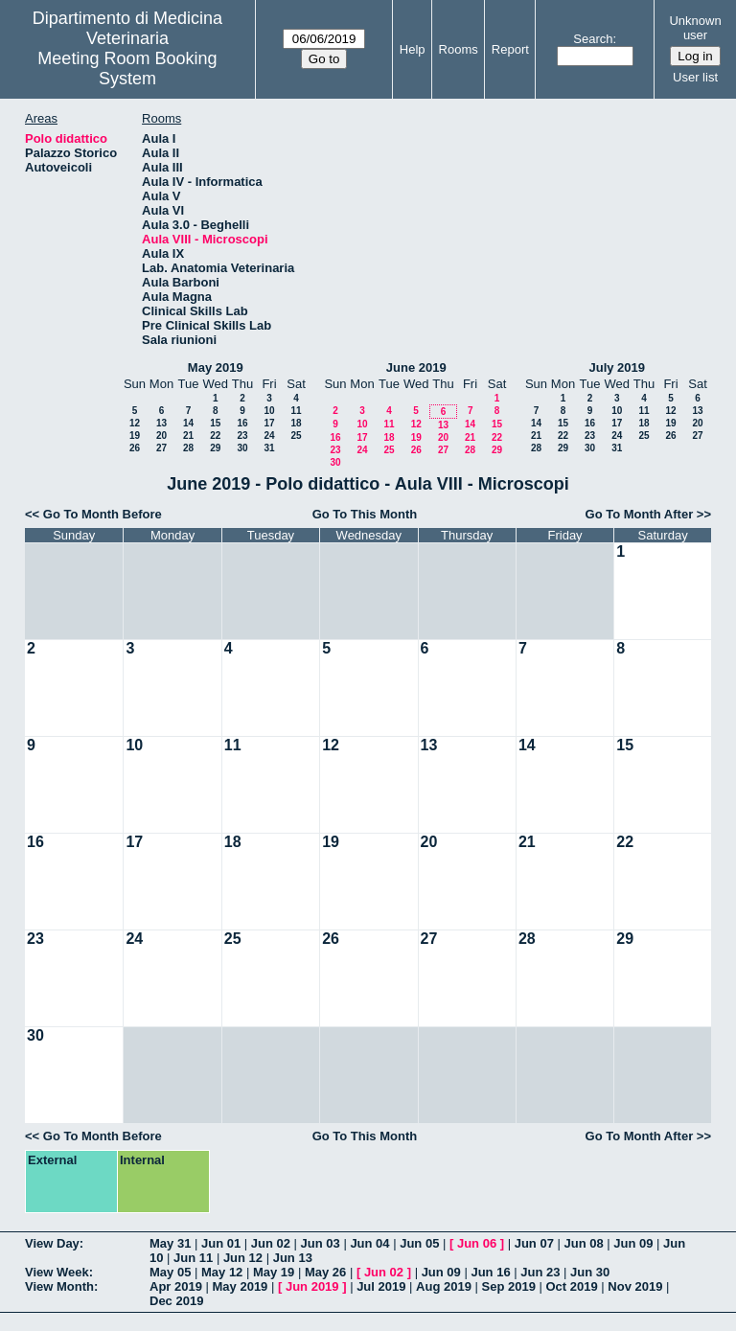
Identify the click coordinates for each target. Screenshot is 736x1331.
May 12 (221, 1272)
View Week (57, 1272)
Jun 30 (590, 1272)
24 (269, 435)
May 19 (273, 1272)
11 (295, 410)
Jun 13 (292, 1258)
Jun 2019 (312, 1286)
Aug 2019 (444, 1286)
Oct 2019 (571, 1286)
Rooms (458, 49)
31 (269, 448)
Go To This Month (365, 514)
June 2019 (416, 367)
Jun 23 (540, 1272)
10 (269, 410)
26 (134, 448)
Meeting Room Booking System (127, 68)
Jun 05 (419, 1243)
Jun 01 (221, 1243)
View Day (52, 1243)
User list (695, 77)
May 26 (325, 1272)
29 (215, 448)
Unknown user (695, 27)
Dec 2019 (176, 1301)
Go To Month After (640, 514)
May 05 (170, 1272)
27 (161, 448)
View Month (59, 1286)
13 (161, 423)
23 (242, 435)
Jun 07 (534, 1243)
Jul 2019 (380, 1286)
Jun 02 (270, 1243)
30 (242, 448)
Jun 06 (476, 1243)
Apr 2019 (176, 1286)
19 (134, 435)
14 (188, 423)
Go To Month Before (102, 514)
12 (134, 423)
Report (510, 49)
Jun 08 (583, 1243)
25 (295, 435)
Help (413, 49)
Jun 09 (633, 1243)
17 (269, 423)
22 (215, 435)
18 (295, 423)
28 (188, 448)
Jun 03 (320, 1243)
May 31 (170, 1243)
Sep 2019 (509, 1286)
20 (161, 435)
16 (242, 423)
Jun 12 (243, 1258)
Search (592, 39)
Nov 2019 (635, 1286)
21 (188, 435)
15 (215, 423)
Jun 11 (193, 1258)
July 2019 (616, 367)
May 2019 (215, 367)
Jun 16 (490, 1272)
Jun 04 (369, 1243)
